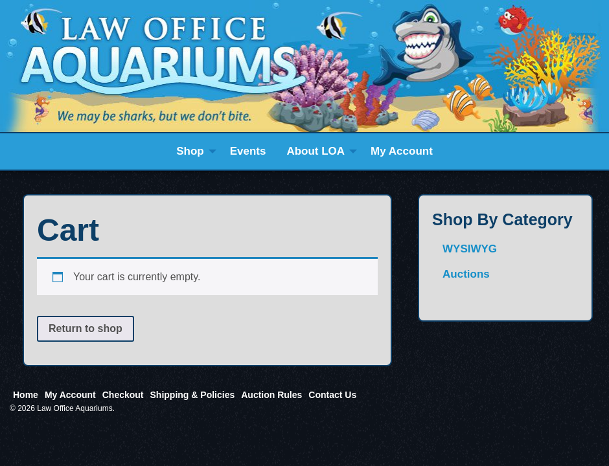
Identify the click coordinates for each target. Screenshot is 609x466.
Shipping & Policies (192, 395)
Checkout (123, 395)
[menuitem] (193, 151)
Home (25, 395)
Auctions (466, 274)
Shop (190, 151)
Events (248, 151)
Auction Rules (271, 395)
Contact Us (332, 395)
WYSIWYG (469, 249)
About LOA (315, 151)
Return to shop (85, 328)
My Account (402, 151)
